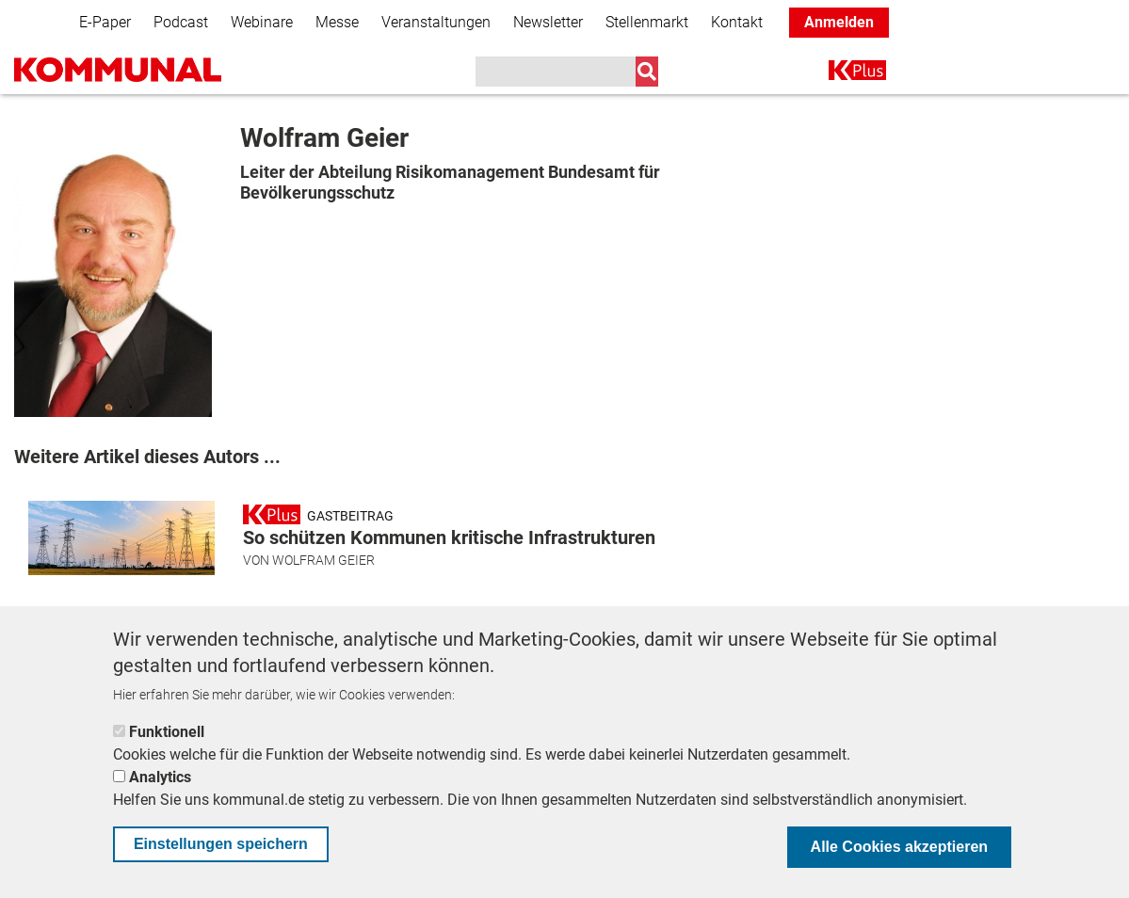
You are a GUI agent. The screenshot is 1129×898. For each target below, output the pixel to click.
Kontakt (737, 22)
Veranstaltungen (436, 22)
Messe (337, 22)
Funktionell (166, 732)
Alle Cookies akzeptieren (900, 847)
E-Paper (105, 22)
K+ (840, 74)
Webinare (262, 22)
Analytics (160, 777)
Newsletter (548, 22)
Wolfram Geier (323, 560)
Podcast (180, 22)
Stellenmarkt (646, 22)
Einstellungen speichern (221, 844)
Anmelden (839, 22)
